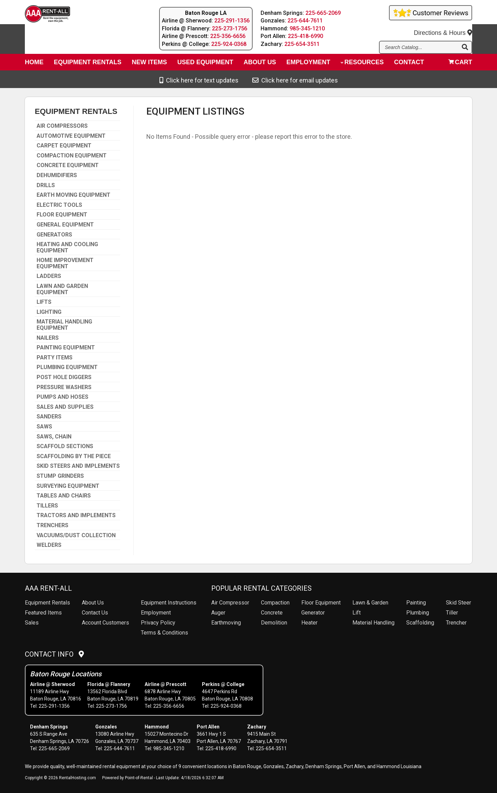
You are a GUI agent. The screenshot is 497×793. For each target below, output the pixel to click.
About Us (93, 602)
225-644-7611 (305, 20)
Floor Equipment (321, 602)
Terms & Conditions (164, 632)
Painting (416, 602)
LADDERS (49, 276)
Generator (313, 612)
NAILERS (48, 338)
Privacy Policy (158, 622)
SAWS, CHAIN (54, 437)
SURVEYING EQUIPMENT (68, 486)
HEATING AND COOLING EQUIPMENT (67, 247)
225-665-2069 (323, 13)
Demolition (274, 622)
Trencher (456, 622)
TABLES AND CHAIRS (64, 496)
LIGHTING (49, 312)
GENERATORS (54, 235)
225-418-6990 (305, 36)
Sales (32, 622)
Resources (362, 64)
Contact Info (54, 654)
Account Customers (105, 622)
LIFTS (44, 302)
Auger (218, 612)
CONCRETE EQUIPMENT (68, 165)
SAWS (44, 427)
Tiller (452, 612)
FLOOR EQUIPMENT (62, 215)
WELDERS (49, 545)
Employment (308, 64)
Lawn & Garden (370, 602)
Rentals (47, 602)
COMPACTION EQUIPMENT (72, 156)
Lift (356, 612)
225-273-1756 (229, 28)
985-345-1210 (307, 28)
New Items (149, 64)
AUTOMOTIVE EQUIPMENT (71, 136)
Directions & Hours (443, 28)
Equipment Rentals (87, 64)
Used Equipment (205, 64)
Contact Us (95, 612)
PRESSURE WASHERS (64, 387)
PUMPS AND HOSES (62, 397)
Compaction (275, 602)
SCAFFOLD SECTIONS (65, 446)
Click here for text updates (198, 80)
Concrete (272, 612)
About (260, 64)
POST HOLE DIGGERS (64, 377)
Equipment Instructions (168, 602)
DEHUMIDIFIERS (57, 175)
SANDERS (49, 417)
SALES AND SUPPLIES (65, 407)
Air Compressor (230, 602)
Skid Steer (458, 602)
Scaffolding (420, 622)
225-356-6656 (227, 36)
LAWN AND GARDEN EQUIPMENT (62, 289)
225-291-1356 (232, 20)
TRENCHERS (52, 525)
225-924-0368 (228, 44)
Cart (460, 64)
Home (34, 64)
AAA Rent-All (48, 588)
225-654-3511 (302, 44)
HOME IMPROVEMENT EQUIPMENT (65, 263)
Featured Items (43, 612)
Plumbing (417, 612)
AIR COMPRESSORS (62, 126)
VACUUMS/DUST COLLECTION (76, 535)
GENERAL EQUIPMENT (65, 225)
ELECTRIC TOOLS (59, 205)
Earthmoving (226, 622)
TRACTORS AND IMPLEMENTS (76, 515)
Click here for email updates (295, 80)
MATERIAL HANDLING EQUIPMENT (64, 325)
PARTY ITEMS (54, 358)
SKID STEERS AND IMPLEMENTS (78, 466)
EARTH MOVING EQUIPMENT (73, 195)
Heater (309, 622)
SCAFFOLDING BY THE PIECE (74, 456)
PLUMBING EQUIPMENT (67, 367)
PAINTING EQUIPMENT (66, 348)
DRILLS (46, 185)
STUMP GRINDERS (60, 476)
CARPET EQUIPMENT (64, 146)
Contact (409, 64)
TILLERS (47, 506)
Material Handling (373, 622)
